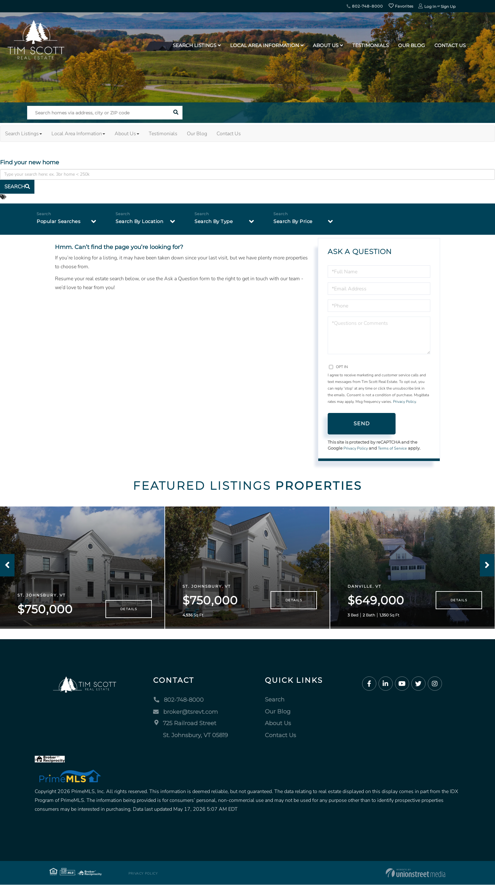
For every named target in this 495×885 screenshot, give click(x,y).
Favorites (401, 6)
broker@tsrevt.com (185, 711)
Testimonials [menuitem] (370, 45)
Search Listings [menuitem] (194, 45)
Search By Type (215, 222)
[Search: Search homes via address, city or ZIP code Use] (98, 112)
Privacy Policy (404, 401)
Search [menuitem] (274, 699)
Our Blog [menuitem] (411, 45)
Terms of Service (394, 448)
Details (128, 609)
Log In (430, 6)
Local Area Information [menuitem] (264, 45)
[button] (175, 112)
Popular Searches (60, 222)
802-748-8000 (365, 6)
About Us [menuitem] (325, 45)
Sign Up (448, 6)
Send (362, 424)
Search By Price (294, 222)
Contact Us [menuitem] (450, 45)
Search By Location (141, 222)
